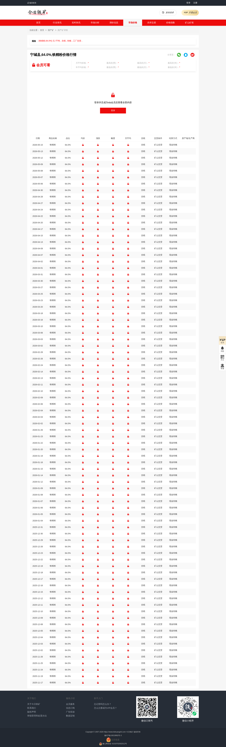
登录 (188, 3)
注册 (195, 3)
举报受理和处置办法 (37, 715)
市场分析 (95, 22)
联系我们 (31, 708)
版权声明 (31, 712)
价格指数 (170, 22)
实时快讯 (76, 22)
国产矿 (51, 30)
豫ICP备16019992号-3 (113, 735)
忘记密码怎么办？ (102, 704)
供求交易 (151, 22)
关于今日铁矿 (33, 704)
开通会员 (190, 12)
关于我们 (31, 698)
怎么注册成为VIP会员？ (105, 708)
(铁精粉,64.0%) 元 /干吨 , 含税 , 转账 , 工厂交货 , (60, 41)
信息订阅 (70, 708)
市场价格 (132, 22)
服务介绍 (70, 698)
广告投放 (70, 712)
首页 (38, 22)
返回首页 (31, 3)
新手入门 (98, 698)
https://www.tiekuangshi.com (115, 732)
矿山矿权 (189, 22)
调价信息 (114, 22)
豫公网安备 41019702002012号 (114, 744)
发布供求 (168, 12)
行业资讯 (57, 22)
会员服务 (70, 704)
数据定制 (70, 715)
